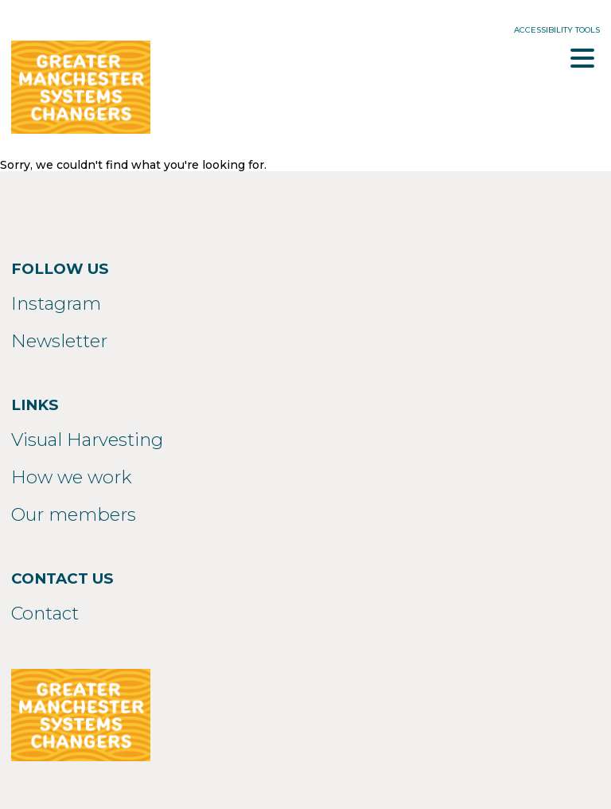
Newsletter (59, 341)
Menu (582, 58)
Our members (73, 514)
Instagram (56, 303)
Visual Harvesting (87, 439)
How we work (71, 477)
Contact (45, 613)
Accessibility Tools (557, 29)
